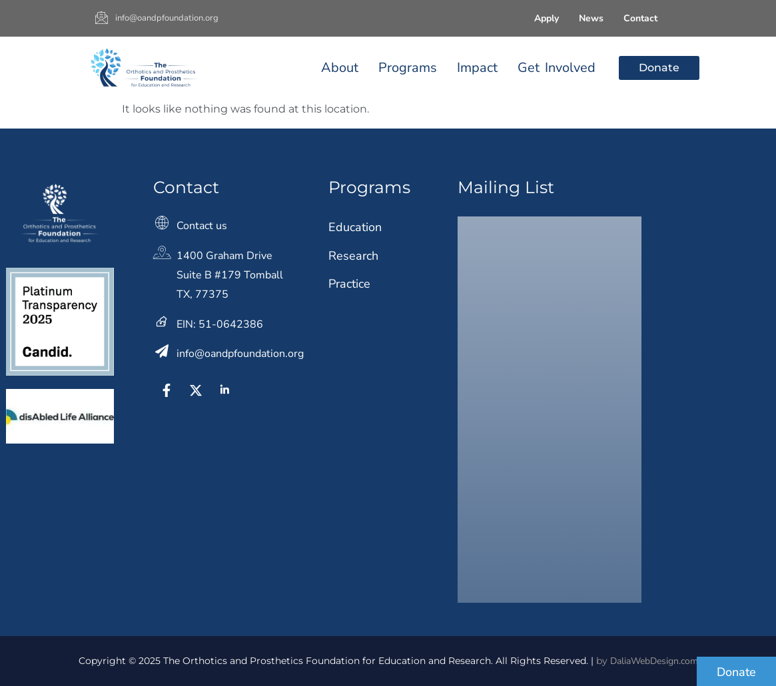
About (339, 68)
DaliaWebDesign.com (654, 661)
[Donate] (736, 671)
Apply (546, 18)
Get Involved (556, 68)
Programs (407, 68)
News (591, 18)
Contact (640, 18)
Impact (477, 68)
